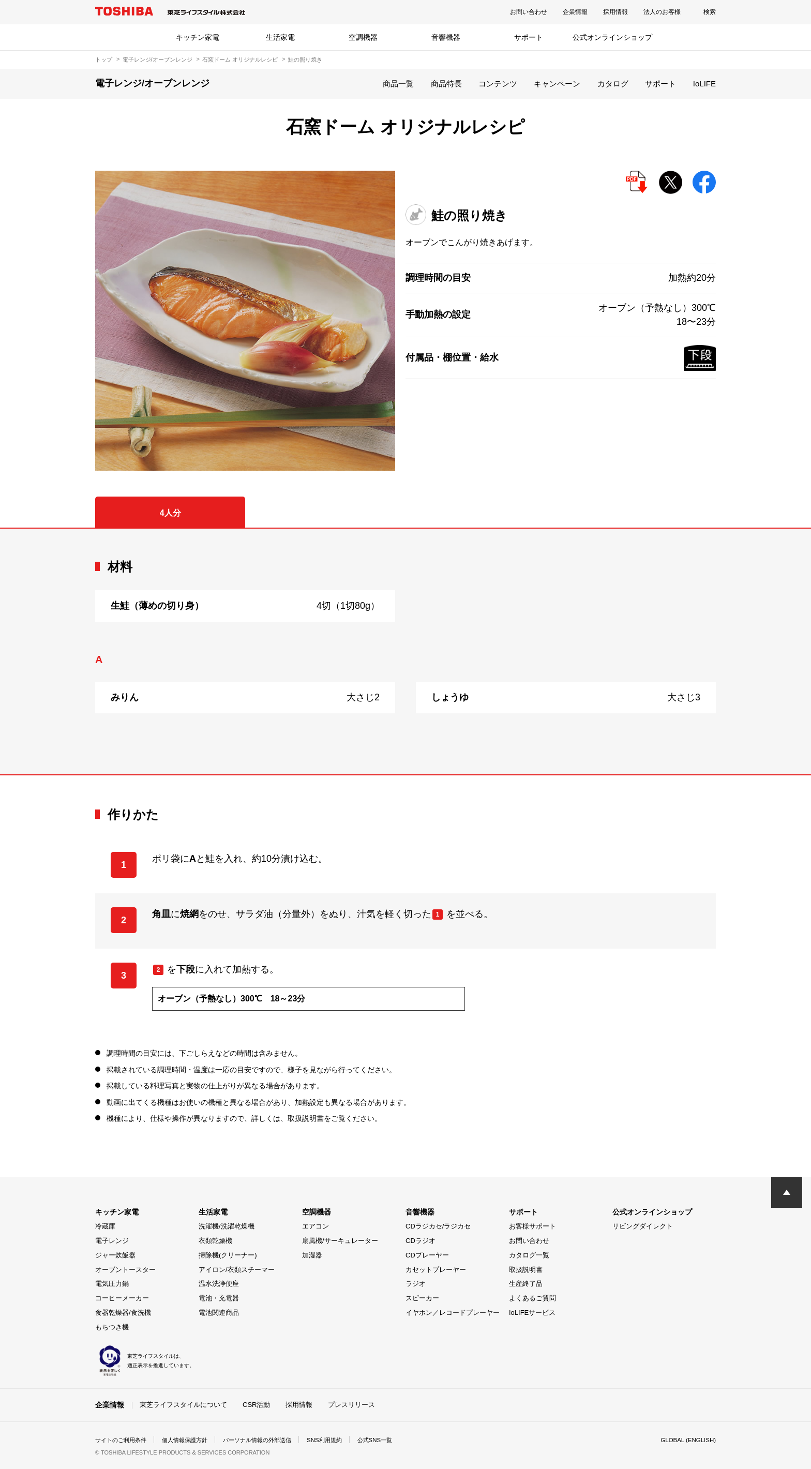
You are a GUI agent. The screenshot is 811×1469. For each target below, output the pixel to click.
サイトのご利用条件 (123, 1440)
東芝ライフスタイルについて (183, 1404)
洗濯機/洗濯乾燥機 (226, 1226)
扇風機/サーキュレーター (340, 1241)
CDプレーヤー (427, 1255)
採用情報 (615, 12)
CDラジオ (420, 1241)
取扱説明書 (526, 1269)
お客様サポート (532, 1226)
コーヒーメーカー (122, 1298)
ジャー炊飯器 (115, 1255)
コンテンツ (497, 83)
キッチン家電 (197, 37)
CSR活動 (256, 1404)
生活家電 (280, 37)
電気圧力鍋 (112, 1283)
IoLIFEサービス (532, 1312)
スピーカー (422, 1298)
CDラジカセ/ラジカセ (438, 1226)
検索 (709, 12)
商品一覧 (398, 83)
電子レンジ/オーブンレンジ (157, 59)
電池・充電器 (219, 1298)
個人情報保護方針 (191, 1440)
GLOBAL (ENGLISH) (687, 1440)
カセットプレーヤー (436, 1269)
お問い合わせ (528, 12)
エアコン (315, 1226)
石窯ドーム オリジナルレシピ (240, 59)
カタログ (612, 83)
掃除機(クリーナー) (228, 1255)
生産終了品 (526, 1283)
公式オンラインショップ (612, 37)
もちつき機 (112, 1327)
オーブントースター (125, 1269)
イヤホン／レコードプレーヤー (453, 1312)
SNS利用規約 (340, 1440)
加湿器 (312, 1255)
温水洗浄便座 (219, 1283)
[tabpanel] (405, 651)
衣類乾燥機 (215, 1241)
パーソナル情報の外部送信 (269, 1440)
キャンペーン (557, 83)
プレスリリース (351, 1404)
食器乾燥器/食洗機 (123, 1312)
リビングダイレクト (642, 1226)
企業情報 (575, 12)
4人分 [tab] (170, 512)
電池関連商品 (219, 1312)
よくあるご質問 (532, 1298)
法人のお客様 (662, 12)
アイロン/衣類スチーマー (237, 1269)
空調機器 (363, 37)
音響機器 (445, 37)
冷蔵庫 (105, 1226)
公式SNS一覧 (394, 1440)
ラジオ (416, 1283)
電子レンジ (112, 1241)
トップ (103, 59)
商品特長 (446, 83)
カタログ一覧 (529, 1255)
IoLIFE (704, 83)
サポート (528, 37)
